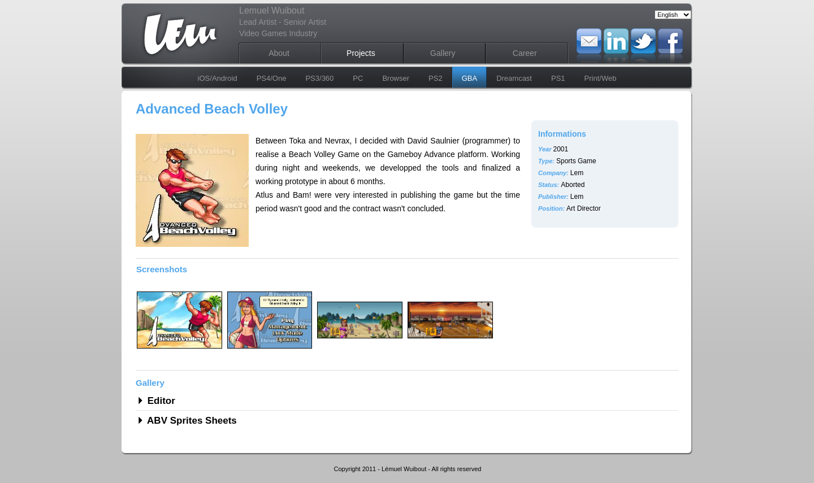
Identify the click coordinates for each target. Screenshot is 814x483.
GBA (469, 78)
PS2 (435, 78)
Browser (395, 78)
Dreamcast (514, 78)
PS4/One (272, 78)
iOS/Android (217, 78)
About (279, 53)
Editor (160, 400)
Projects (361, 53)
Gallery (442, 53)
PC (358, 78)
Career (525, 53)
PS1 (558, 78)
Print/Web (600, 78)
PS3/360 (319, 78)
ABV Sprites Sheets (191, 420)
